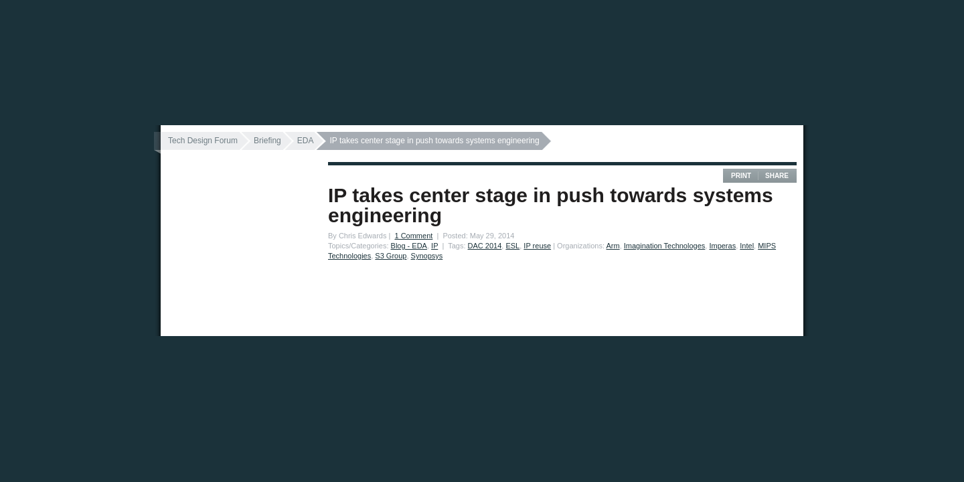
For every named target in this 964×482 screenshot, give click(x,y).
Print (741, 175)
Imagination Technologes (665, 246)
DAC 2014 (485, 246)
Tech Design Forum (203, 140)
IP (434, 246)
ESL (512, 246)
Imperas (722, 246)
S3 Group (390, 256)
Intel (747, 246)
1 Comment (413, 236)
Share (777, 175)
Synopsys (427, 256)
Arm (612, 246)
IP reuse (537, 246)
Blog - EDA (409, 246)
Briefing (267, 140)
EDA (305, 140)
